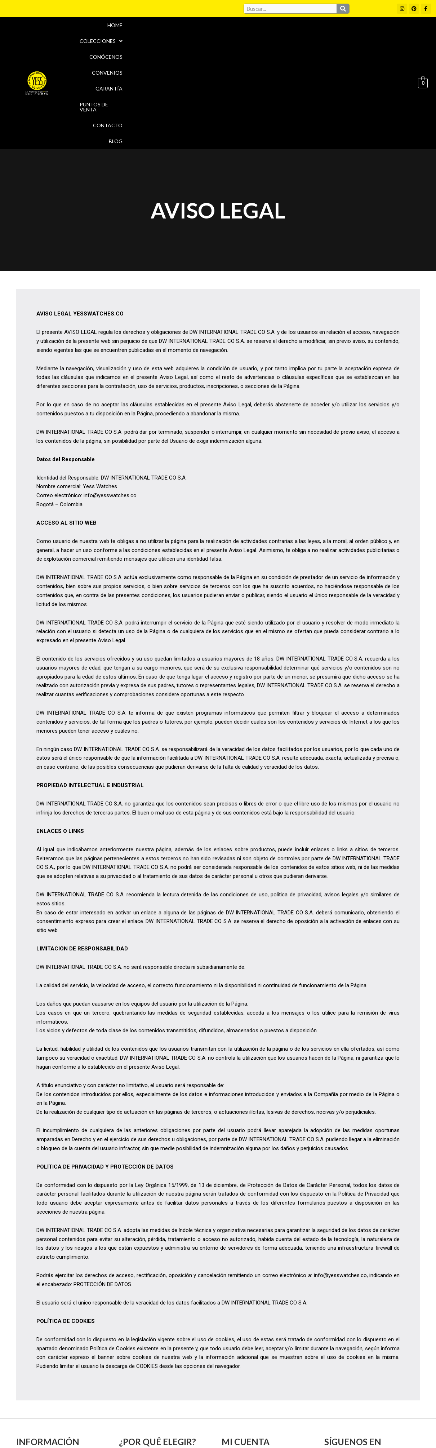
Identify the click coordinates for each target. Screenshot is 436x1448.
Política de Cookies (112, 1246)
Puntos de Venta (316, 32)
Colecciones (137, 32)
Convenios (229, 32)
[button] (137, 32)
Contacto (365, 32)
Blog (397, 32)
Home (97, 32)
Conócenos (186, 32)
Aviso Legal (235, 1414)
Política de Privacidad (363, 1092)
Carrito (233, 1371)
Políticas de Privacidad (347, 1414)
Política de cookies (283, 1414)
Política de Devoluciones (299, 1429)
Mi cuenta (237, 1358)
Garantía (268, 32)
